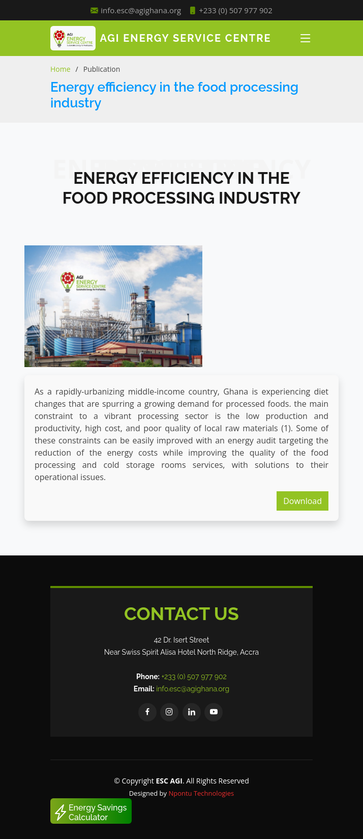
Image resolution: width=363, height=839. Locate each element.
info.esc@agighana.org (192, 689)
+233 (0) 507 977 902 (231, 10)
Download (302, 501)
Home (60, 69)
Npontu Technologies (201, 793)
